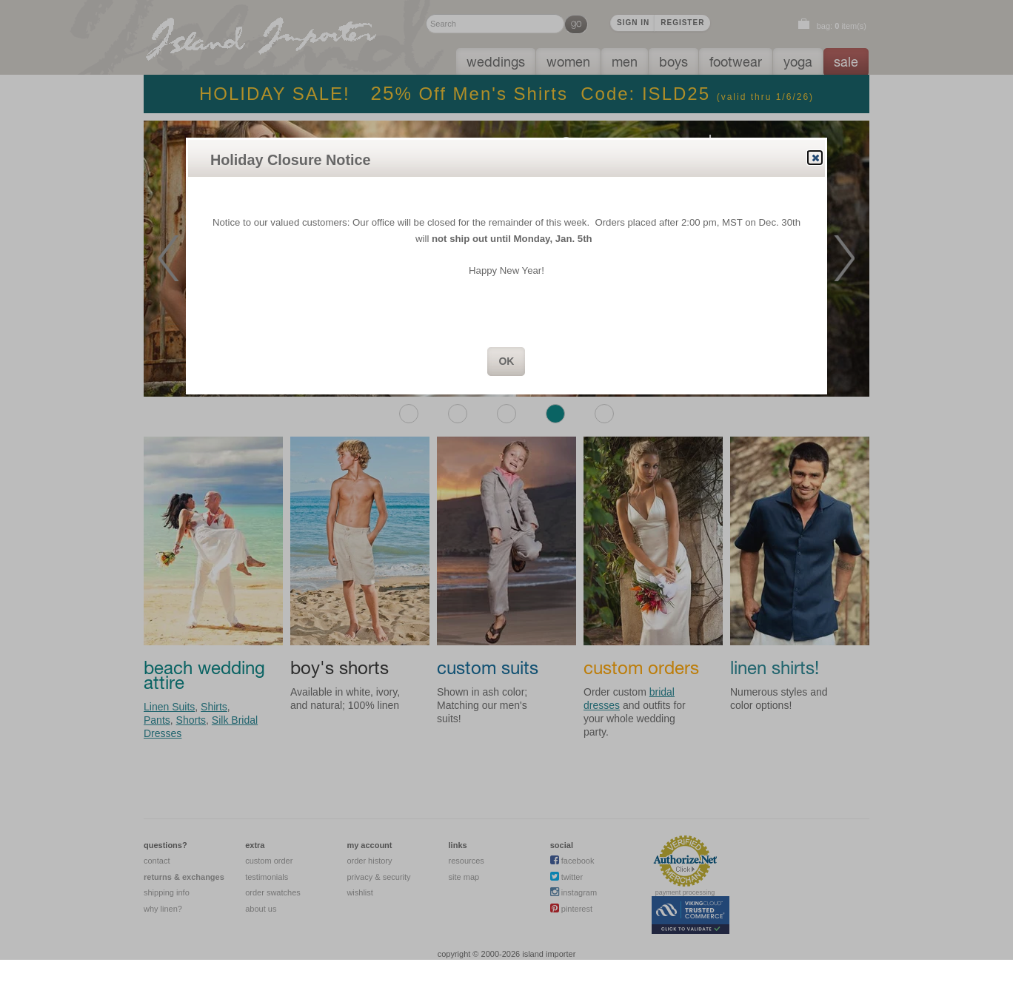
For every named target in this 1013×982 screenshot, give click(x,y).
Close (814, 158)
